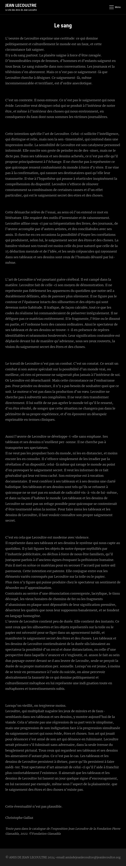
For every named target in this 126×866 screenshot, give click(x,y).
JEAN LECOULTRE (20, 5)
